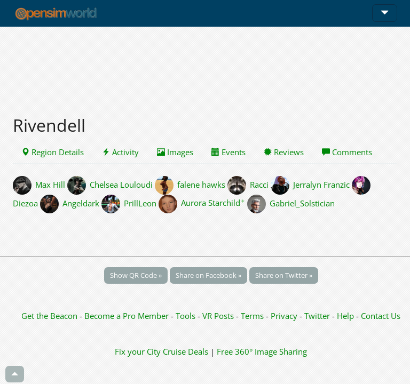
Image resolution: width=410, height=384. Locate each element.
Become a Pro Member (127, 315)
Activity (120, 152)
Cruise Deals (185, 351)
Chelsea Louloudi (121, 184)
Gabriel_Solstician (302, 202)
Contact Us (380, 315)
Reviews (284, 152)
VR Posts (219, 315)
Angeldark (80, 202)
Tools (187, 315)
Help (345, 315)
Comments (347, 152)
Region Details (52, 152)
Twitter (317, 315)
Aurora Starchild (213, 202)
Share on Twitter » (283, 275)
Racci (259, 184)
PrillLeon (140, 202)
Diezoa (25, 202)
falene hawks (201, 184)
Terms (253, 315)
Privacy (284, 315)
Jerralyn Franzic (321, 184)
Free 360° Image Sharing (262, 351)
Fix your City (138, 351)
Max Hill (50, 184)
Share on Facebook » (208, 275)
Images (175, 152)
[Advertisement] (205, 65)
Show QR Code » (136, 275)
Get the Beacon (49, 315)
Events (228, 152)
